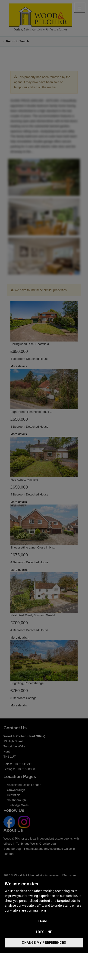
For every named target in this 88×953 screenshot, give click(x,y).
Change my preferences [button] (44, 942)
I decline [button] (44, 932)
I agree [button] (44, 921)
